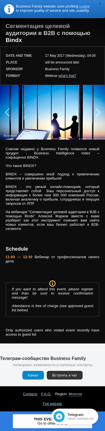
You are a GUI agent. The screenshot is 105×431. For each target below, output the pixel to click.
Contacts (30, 394)
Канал (33, 375)
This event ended (52, 421)
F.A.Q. (46, 394)
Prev (7, 112)
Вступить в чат (64, 375)
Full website (52, 404)
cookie (84, 6)
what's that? (67, 76)
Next (97, 112)
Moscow (75, 394)
